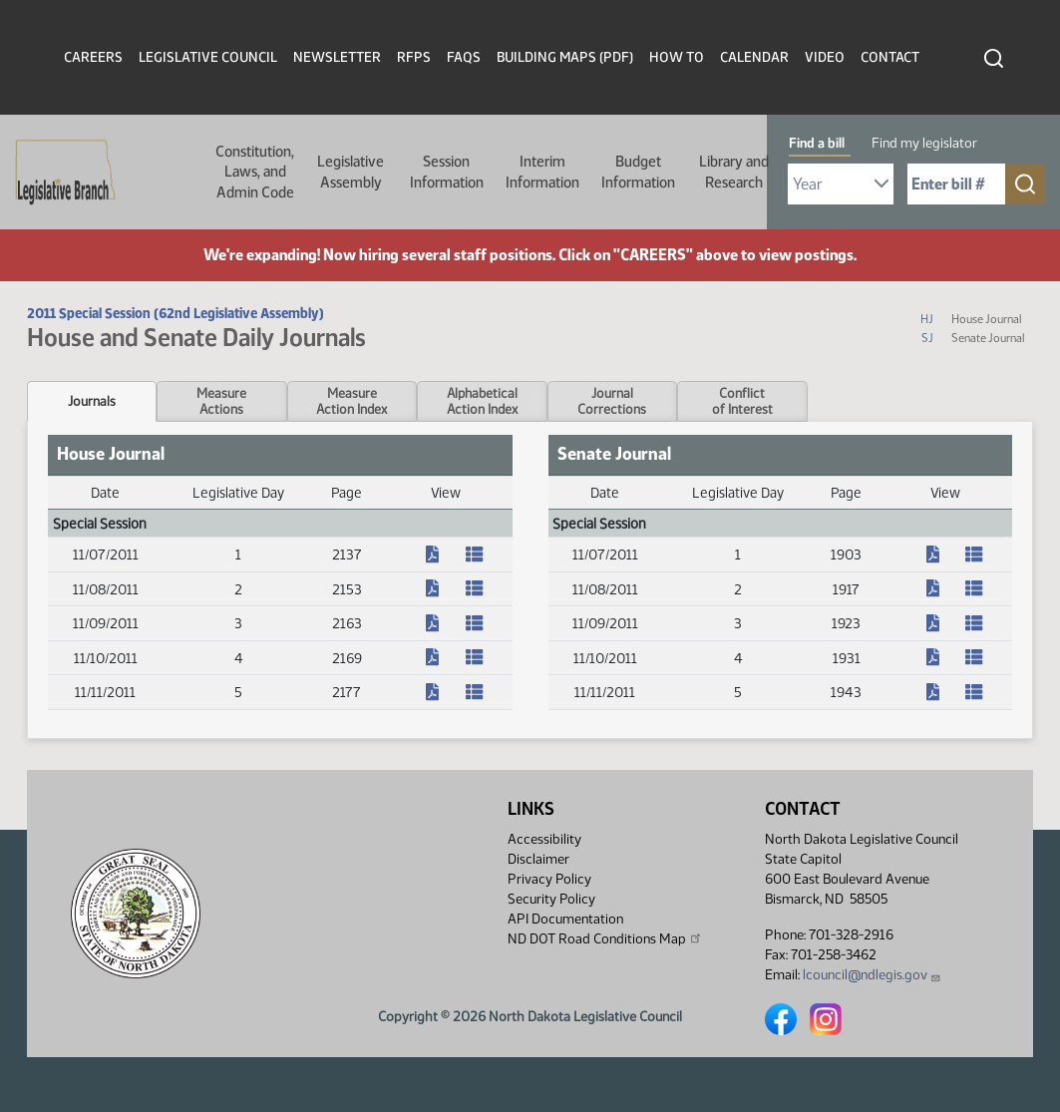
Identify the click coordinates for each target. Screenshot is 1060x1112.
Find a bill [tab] (817, 143)
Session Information (447, 171)
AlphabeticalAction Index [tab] (482, 401)
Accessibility (544, 839)
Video (825, 57)
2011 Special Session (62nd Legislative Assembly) (175, 313)
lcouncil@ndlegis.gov (872, 974)
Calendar (754, 57)
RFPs (414, 57)
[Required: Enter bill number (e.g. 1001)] (956, 184)
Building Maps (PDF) (565, 57)
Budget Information (638, 171)
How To (676, 57)
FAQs (464, 57)
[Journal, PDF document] (445, 555)
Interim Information (542, 171)
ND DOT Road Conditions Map (605, 938)
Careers (93, 57)
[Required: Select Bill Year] (840, 184)
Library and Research (734, 171)
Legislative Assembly (350, 171)
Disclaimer (538, 859)
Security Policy (551, 899)
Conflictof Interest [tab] (742, 401)
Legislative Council (208, 57)
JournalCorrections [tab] (611, 401)
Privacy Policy (549, 879)
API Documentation (565, 919)
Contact (890, 57)
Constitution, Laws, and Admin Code (254, 172)
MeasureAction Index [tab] (351, 401)
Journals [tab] (92, 401)
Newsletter (337, 57)
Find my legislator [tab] (924, 143)
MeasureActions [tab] (221, 401)
